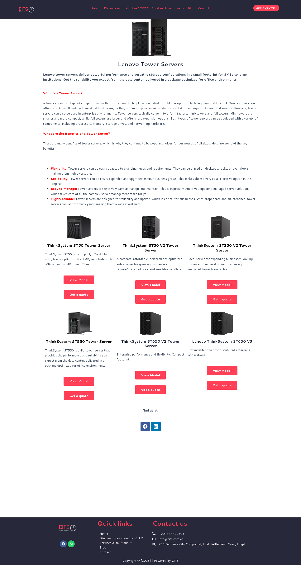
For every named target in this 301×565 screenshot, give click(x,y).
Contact (203, 8)
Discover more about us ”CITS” (126, 8)
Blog (191, 8)
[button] (168, 8)
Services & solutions (168, 8)
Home (96, 8)
